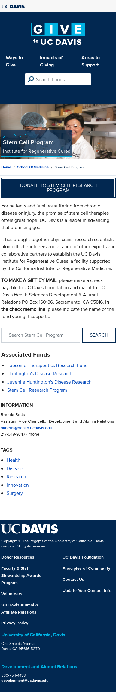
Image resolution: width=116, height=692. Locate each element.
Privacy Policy (14, 623)
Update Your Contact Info (87, 590)
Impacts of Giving (51, 61)
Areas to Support (90, 61)
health (13, 460)
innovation (18, 485)
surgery (15, 493)
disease (15, 468)
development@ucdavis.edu (25, 680)
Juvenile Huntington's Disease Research (49, 381)
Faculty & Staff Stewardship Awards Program (21, 575)
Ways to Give (14, 61)
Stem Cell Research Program (37, 390)
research (16, 476)
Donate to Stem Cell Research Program (58, 188)
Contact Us (73, 579)
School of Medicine (33, 167)
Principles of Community (86, 568)
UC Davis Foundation (83, 557)
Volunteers (11, 594)
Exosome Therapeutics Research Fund (47, 365)
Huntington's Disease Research (39, 373)
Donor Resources (17, 557)
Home (6, 167)
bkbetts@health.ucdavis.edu (26, 427)
